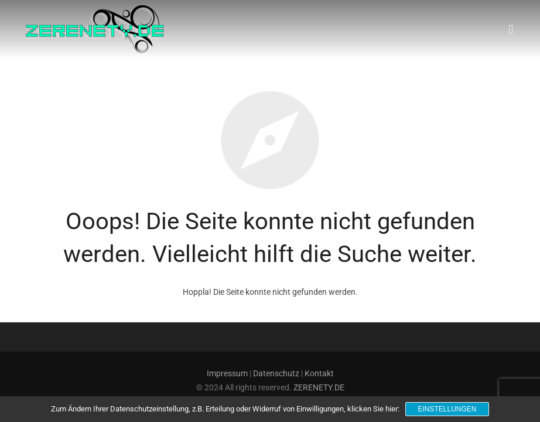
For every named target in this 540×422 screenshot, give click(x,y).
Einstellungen (447, 409)
